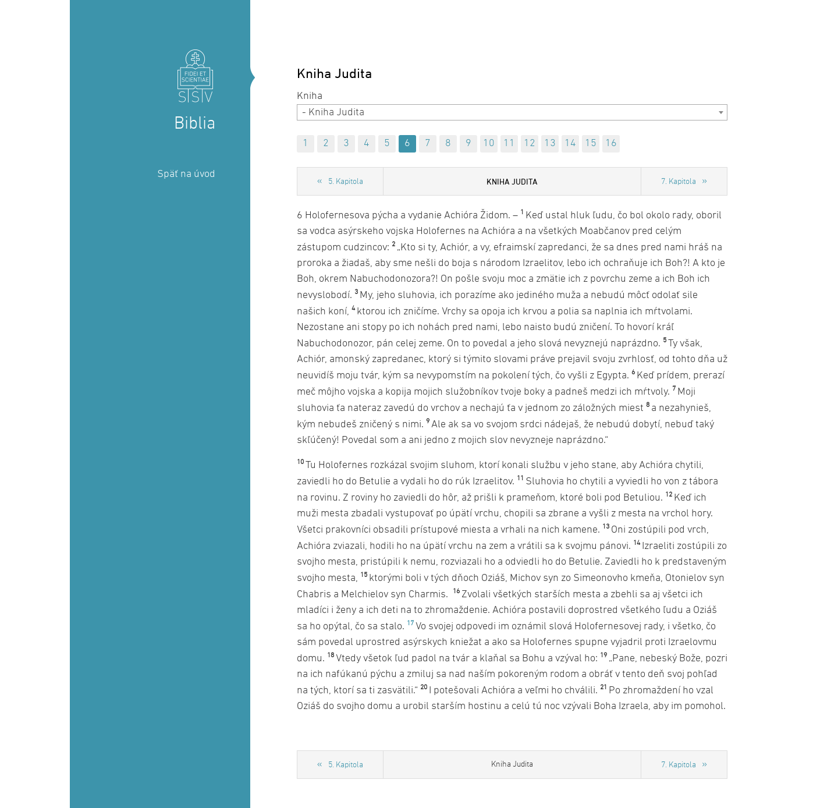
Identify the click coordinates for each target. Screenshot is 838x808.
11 (509, 143)
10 (489, 143)
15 (590, 143)
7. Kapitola (678, 182)
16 (611, 143)
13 (550, 143)
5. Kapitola (345, 182)
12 (529, 143)
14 (570, 143)
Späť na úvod (186, 174)
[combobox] (512, 112)
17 (410, 623)
